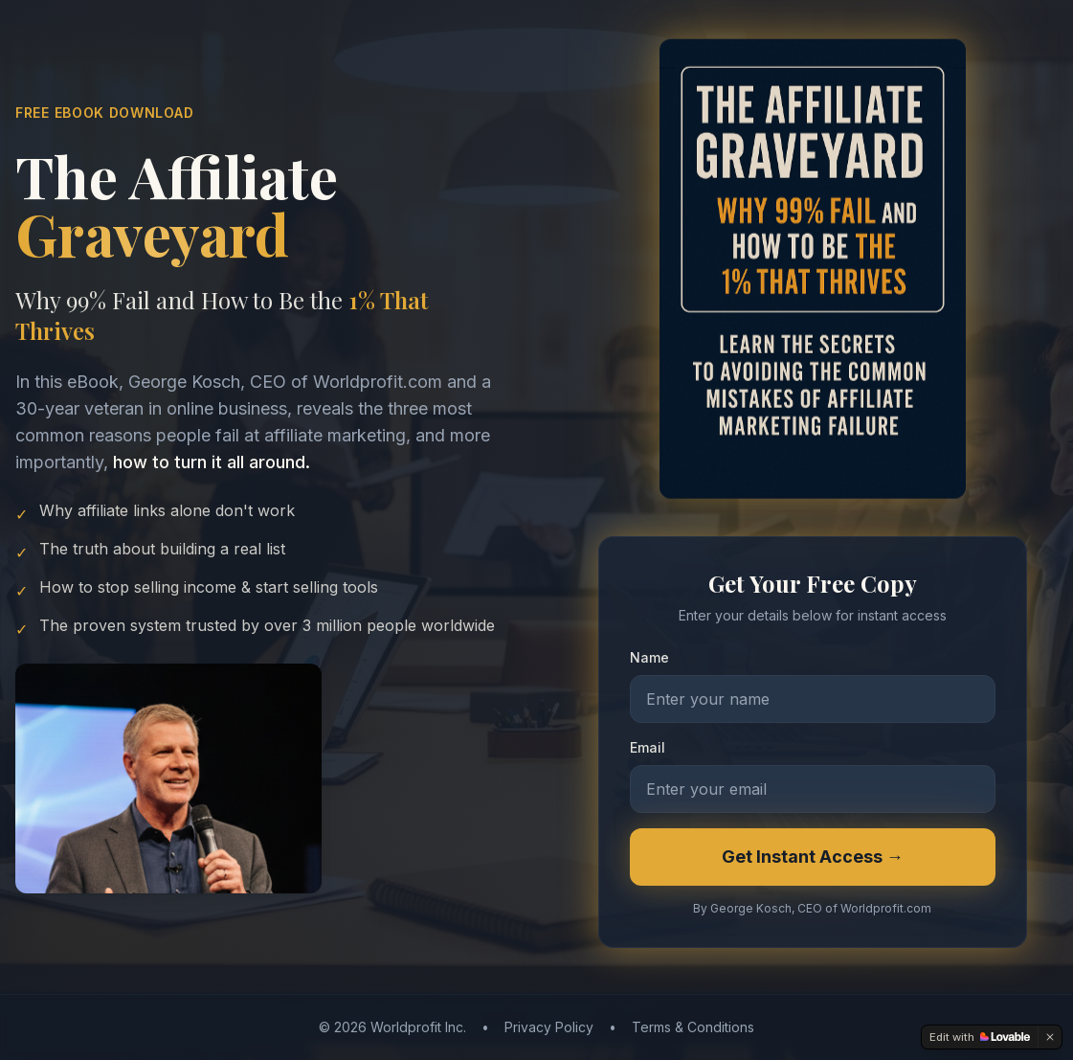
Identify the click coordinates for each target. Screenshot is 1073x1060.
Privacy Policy (548, 1027)
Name (649, 660)
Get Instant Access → (813, 859)
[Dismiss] (1050, 1037)
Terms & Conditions (693, 1027)
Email (647, 750)
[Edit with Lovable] (980, 1037)
